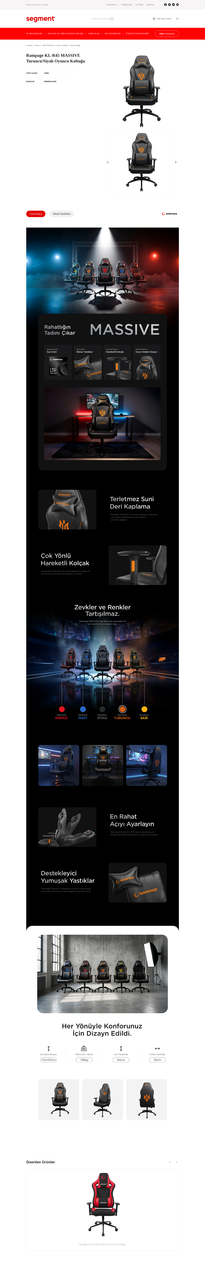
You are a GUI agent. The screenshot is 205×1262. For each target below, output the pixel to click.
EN (177, 18)
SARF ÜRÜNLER (48, 45)
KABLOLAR (94, 33)
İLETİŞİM (139, 5)
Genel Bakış (36, 213)
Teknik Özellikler (62, 213)
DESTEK (150, 5)
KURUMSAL (112, 5)
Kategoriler (167, 33)
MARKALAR (127, 5)
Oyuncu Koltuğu (62, 45)
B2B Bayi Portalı (161, 18)
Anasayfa (29, 45)
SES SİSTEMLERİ (112, 33)
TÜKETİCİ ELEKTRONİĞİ (137, 33)
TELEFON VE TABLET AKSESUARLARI (65, 33)
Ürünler (37, 45)
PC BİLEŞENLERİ (34, 33)
